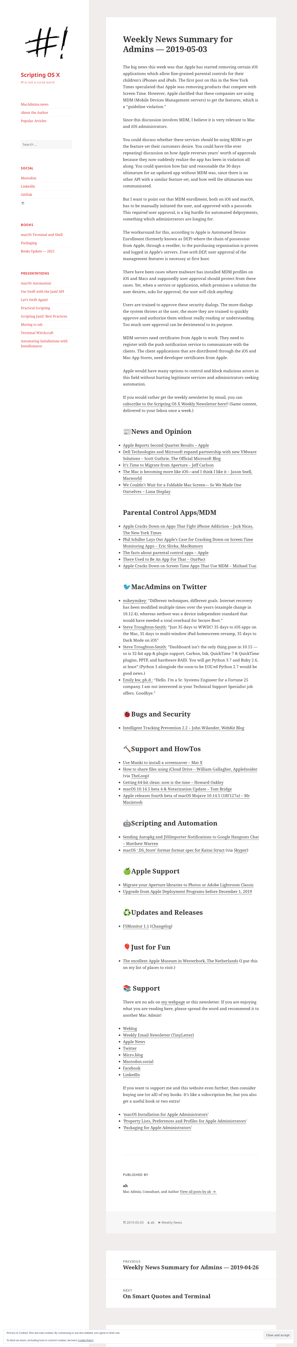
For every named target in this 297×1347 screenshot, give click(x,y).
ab (152, 1222)
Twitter (130, 1048)
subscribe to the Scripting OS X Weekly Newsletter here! (175, 404)
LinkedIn (28, 186)
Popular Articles (33, 121)
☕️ (23, 203)
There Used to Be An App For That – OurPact (164, 559)
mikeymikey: (135, 600)
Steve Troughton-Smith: (145, 627)
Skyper (240, 850)
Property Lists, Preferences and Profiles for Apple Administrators (185, 1121)
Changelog (161, 926)
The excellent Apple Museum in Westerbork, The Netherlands (180, 961)
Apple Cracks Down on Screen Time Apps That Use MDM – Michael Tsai (189, 566)
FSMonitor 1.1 (136, 926)
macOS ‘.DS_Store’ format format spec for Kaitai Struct (174, 850)
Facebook (131, 1068)
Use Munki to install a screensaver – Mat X (163, 762)
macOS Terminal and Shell (42, 234)
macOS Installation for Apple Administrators (166, 1114)
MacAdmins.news (34, 104)
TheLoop (139, 775)
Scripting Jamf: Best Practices (44, 316)
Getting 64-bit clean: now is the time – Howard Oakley (173, 782)
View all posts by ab (196, 1191)
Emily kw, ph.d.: (138, 680)
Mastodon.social (138, 1061)
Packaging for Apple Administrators (157, 1127)
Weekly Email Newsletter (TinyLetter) (158, 1035)
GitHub (26, 194)
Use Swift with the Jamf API (42, 291)
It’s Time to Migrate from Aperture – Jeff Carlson (168, 465)
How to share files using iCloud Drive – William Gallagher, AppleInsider (190, 769)
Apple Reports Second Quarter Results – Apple (166, 445)
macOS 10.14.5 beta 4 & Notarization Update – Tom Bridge (177, 789)
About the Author (34, 112)
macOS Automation (36, 283)
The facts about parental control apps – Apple (166, 552)
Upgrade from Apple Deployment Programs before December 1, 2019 (187, 891)
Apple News (134, 1041)
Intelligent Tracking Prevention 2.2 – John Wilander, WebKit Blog (183, 728)
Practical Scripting (35, 308)
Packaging (29, 243)
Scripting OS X (40, 75)
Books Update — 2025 (37, 251)
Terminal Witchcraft (37, 333)
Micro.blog (133, 1055)
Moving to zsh (31, 324)
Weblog (130, 1028)
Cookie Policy (86, 1340)
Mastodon (28, 178)
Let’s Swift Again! (34, 299)
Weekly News (171, 1222)
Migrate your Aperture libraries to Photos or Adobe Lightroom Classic (188, 885)
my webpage (173, 1002)
